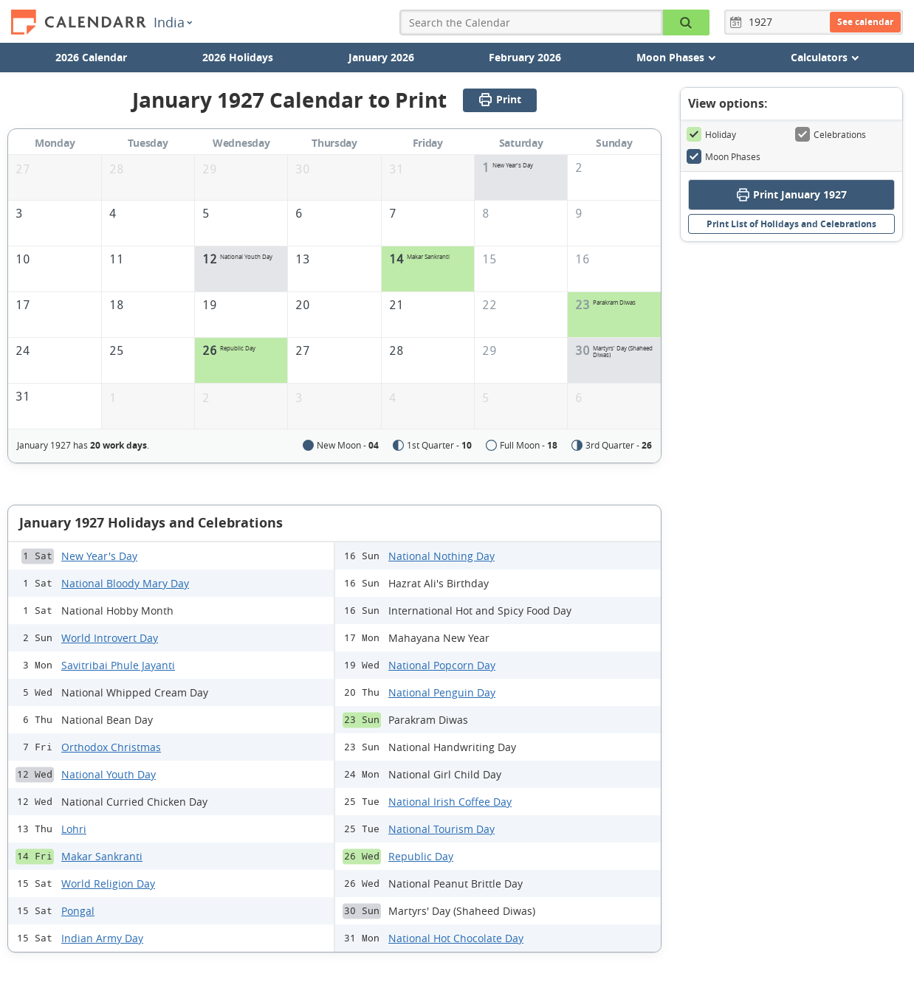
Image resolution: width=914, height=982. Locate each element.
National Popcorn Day (441, 665)
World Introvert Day (109, 638)
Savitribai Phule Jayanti (118, 665)
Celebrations (830, 134)
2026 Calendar (91, 57)
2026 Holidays (237, 57)
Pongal (78, 911)
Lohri (73, 829)
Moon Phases (723, 156)
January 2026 (381, 57)
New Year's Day (99, 556)
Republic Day (420, 856)
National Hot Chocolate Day (455, 938)
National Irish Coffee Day (450, 802)
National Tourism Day (441, 829)
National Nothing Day (441, 556)
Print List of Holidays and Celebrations (791, 224)
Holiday (711, 134)
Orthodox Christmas (111, 747)
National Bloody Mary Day (125, 583)
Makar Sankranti (101, 856)
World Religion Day (108, 883)
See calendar (865, 21)
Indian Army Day (102, 938)
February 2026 (525, 57)
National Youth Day (108, 774)
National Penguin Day (441, 692)
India (173, 22)
